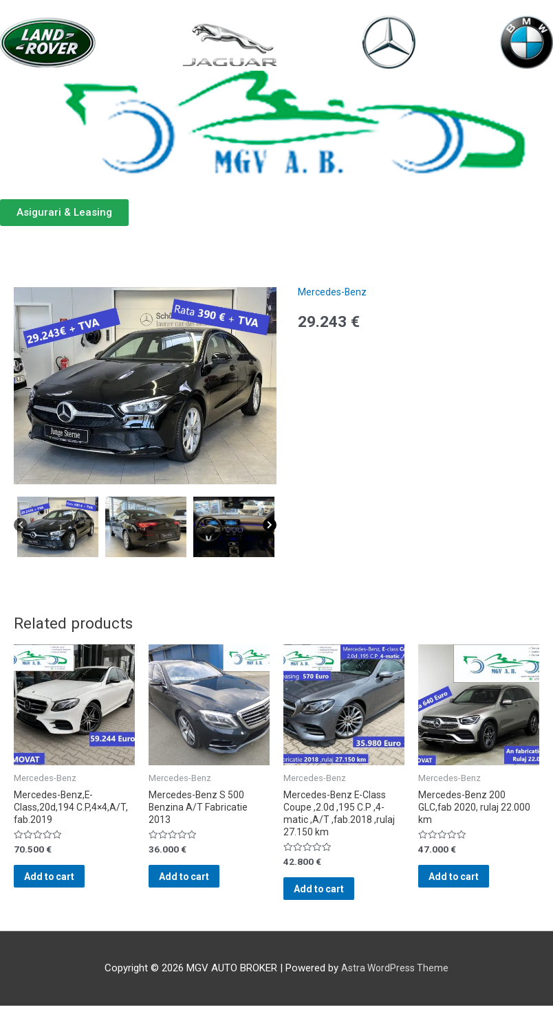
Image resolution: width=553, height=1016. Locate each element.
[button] (64, 212)
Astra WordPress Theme (395, 978)
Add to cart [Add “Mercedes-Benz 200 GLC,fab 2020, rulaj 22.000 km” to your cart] (473, 883)
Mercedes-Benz (333, 292)
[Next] (269, 528)
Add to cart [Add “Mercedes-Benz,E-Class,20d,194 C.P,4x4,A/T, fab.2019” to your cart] (68, 883)
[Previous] (21, 528)
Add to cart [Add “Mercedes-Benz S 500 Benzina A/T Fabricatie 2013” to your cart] (203, 883)
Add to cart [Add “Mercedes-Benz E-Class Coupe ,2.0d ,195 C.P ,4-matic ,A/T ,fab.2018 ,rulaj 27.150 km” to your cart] (338, 896)
